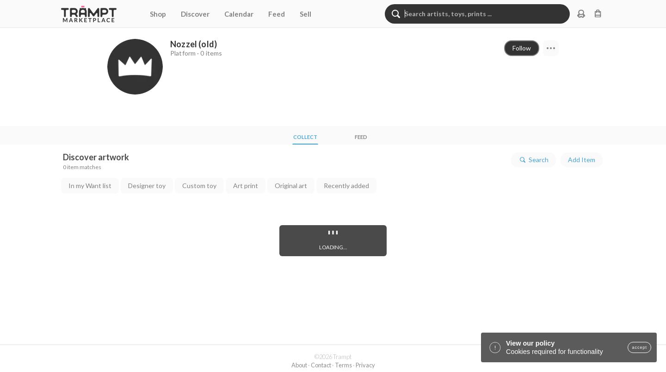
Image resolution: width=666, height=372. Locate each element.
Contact (321, 365)
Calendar (238, 14)
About (299, 365)
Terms (343, 365)
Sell (305, 14)
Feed (276, 14)
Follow (521, 48)
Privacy (365, 365)
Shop (158, 14)
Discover (195, 14)
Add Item (581, 160)
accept (639, 347)
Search (533, 160)
